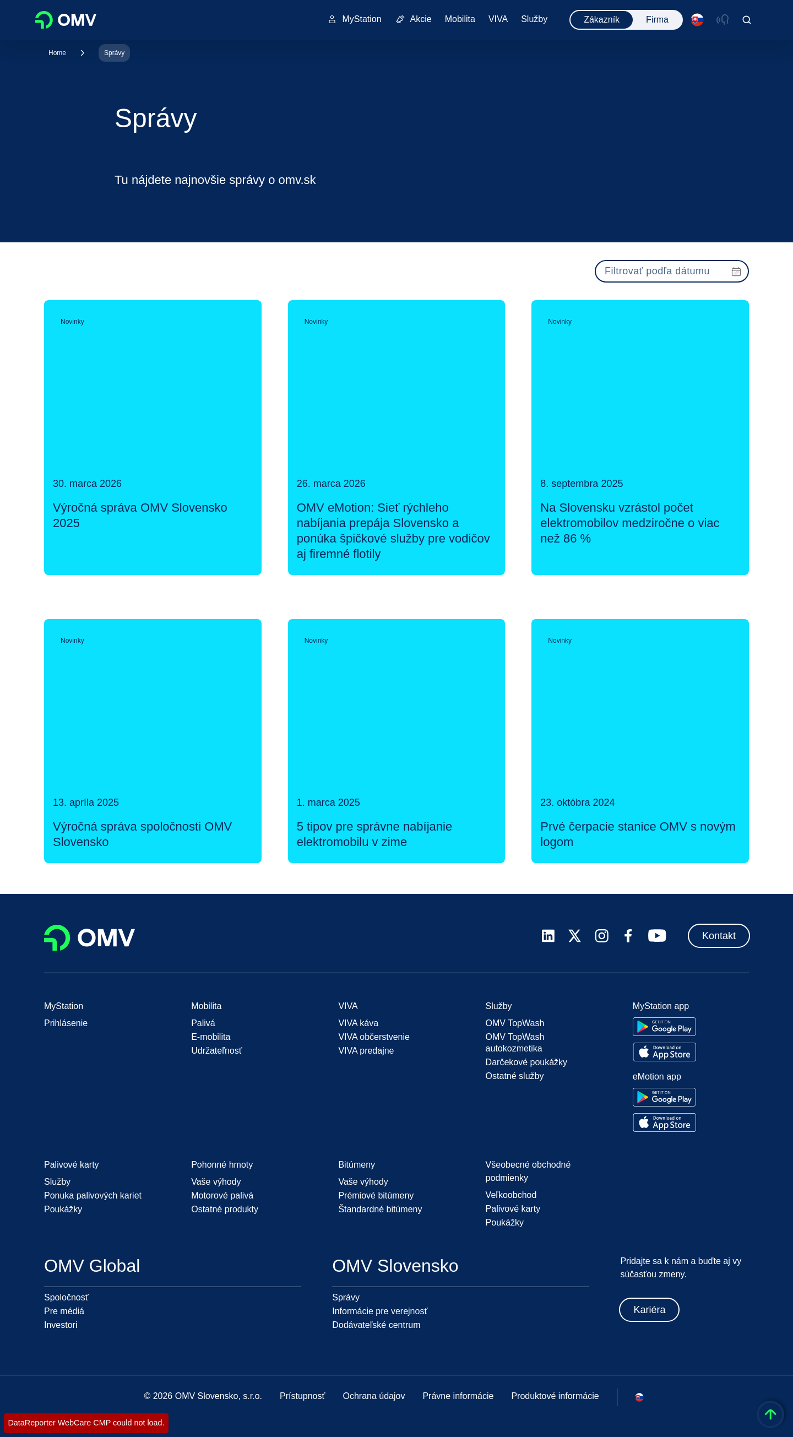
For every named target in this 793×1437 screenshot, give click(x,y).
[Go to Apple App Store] (664, 1052)
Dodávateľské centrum (376, 1325)
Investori (60, 1325)
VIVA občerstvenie (374, 1037)
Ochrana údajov (374, 1396)
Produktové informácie (555, 1396)
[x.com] (575, 935)
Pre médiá (64, 1311)
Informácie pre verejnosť (379, 1311)
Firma (657, 19)
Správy (114, 53)
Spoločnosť (66, 1297)
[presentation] (672, 271)
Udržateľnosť (216, 1050)
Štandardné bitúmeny (380, 1209)
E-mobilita (210, 1037)
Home (57, 53)
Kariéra (649, 1309)
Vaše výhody (216, 1181)
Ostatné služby (515, 1076)
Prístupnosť (302, 1396)
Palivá (203, 1023)
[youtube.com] (657, 935)
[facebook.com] (628, 935)
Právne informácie (457, 1396)
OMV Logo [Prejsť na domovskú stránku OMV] (65, 20)
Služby (57, 1181)
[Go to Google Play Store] (664, 1026)
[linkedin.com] (548, 936)
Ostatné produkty (224, 1209)
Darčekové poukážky (527, 1062)
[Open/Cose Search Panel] (747, 20)
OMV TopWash (515, 1023)
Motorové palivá (222, 1195)
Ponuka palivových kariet (93, 1195)
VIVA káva (358, 1023)
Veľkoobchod (511, 1195)
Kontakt (719, 935)
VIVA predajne (366, 1050)
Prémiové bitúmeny (376, 1195)
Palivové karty (513, 1208)
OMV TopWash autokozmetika (515, 1042)
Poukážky (63, 1209)
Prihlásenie (66, 1023)
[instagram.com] (602, 936)
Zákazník (602, 19)
